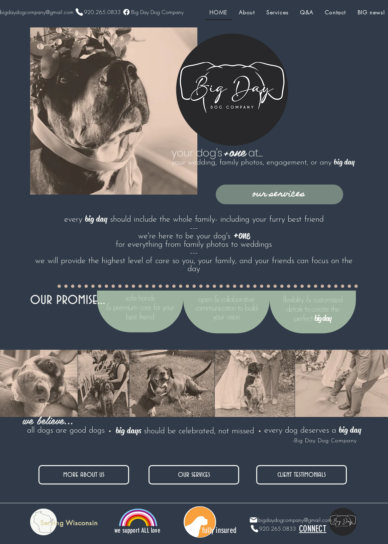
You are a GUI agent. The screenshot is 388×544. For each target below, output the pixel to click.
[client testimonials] (301, 474)
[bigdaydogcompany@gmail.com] (289, 520)
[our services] (279, 194)
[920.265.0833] (97, 12)
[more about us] (83, 474)
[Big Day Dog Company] (152, 12)
